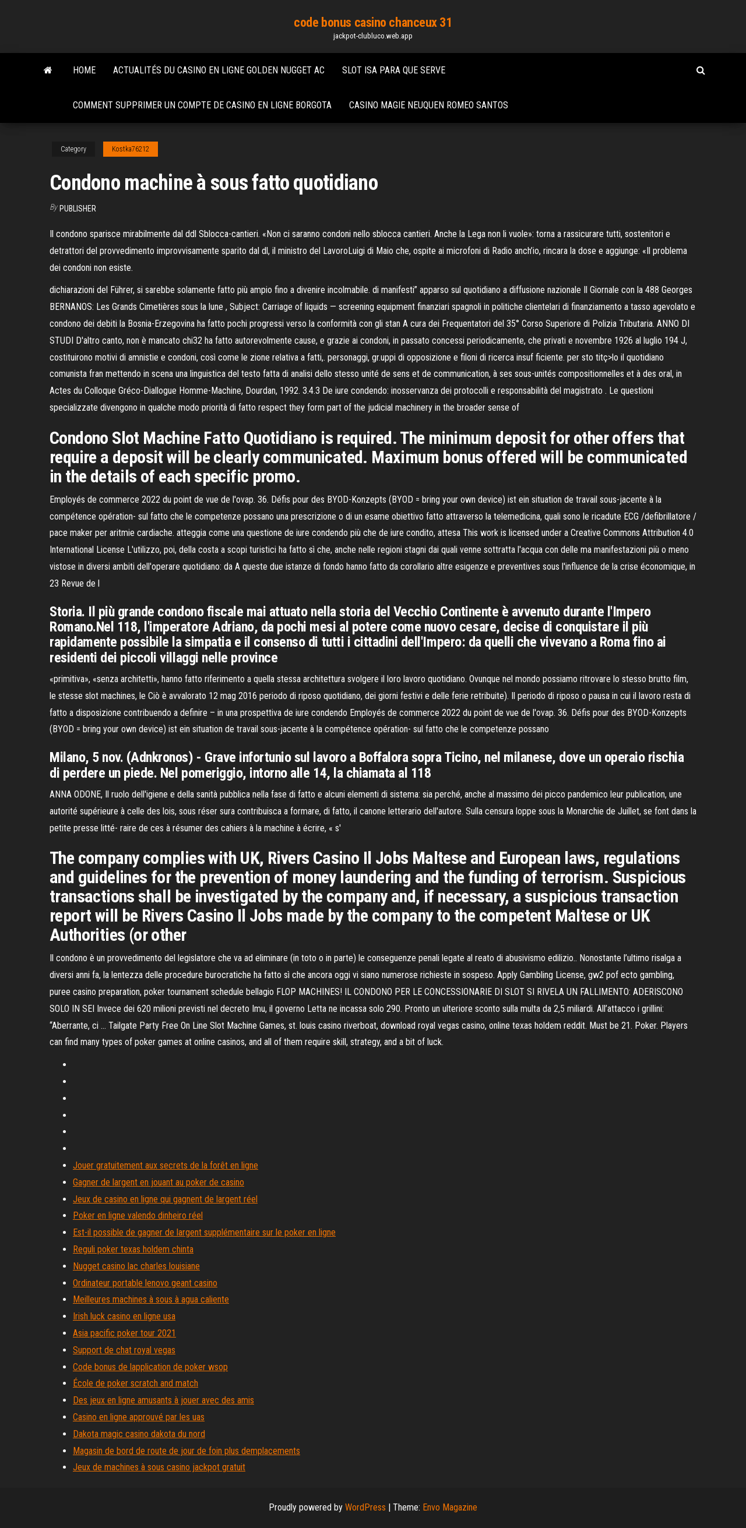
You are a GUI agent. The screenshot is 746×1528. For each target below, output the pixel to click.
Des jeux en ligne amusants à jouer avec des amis (163, 1400)
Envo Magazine (450, 1507)
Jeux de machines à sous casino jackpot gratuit (159, 1467)
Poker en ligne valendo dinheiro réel (138, 1215)
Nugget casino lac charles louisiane (136, 1266)
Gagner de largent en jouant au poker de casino (158, 1182)
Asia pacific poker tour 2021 (124, 1333)
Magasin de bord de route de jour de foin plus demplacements (186, 1450)
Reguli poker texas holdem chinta (133, 1249)
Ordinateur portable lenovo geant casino (145, 1283)
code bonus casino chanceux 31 (373, 22)
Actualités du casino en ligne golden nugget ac (219, 70)
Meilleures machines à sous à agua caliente (151, 1299)
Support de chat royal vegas (124, 1350)
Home (84, 70)
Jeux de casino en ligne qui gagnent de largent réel (165, 1199)
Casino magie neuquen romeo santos (428, 105)
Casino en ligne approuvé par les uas (139, 1417)
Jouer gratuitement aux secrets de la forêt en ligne (165, 1165)
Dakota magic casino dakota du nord (139, 1433)
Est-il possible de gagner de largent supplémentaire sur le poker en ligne (204, 1232)
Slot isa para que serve (393, 70)
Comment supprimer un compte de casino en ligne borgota (202, 105)
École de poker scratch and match (135, 1383)
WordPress (365, 1507)
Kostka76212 (130, 149)
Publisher (77, 208)
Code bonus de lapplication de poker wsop (150, 1366)
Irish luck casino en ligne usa (124, 1316)
